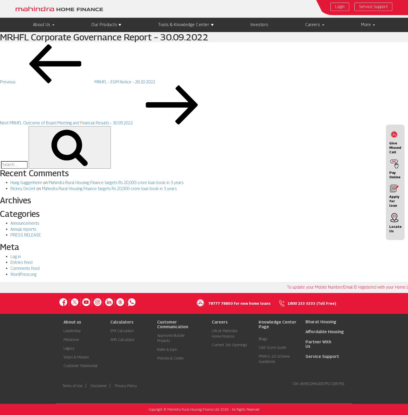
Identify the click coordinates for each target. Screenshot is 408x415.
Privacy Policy (126, 385)
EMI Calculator (122, 330)
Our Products (104, 24)
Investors (259, 24)
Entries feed (21, 262)
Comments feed (25, 268)
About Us (41, 24)
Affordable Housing (324, 331)
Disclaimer (99, 385)
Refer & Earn (167, 349)
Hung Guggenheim (26, 182)
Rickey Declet (22, 188)
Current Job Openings (229, 345)
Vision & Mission (76, 357)
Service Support (373, 6)
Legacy (68, 348)
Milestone (71, 339)
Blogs (263, 339)
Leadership (72, 330)
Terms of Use (72, 385)
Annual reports (23, 229)
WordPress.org (23, 274)
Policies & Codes (170, 358)
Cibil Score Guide (272, 347)
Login (340, 7)
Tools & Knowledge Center (183, 24)
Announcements (24, 223)
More (366, 24)
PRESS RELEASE (25, 235)
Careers (312, 24)
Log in (15, 256)
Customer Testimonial (80, 365)
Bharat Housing (320, 322)
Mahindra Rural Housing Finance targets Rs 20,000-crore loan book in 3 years (116, 182)
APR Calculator (122, 339)
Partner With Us (318, 344)
